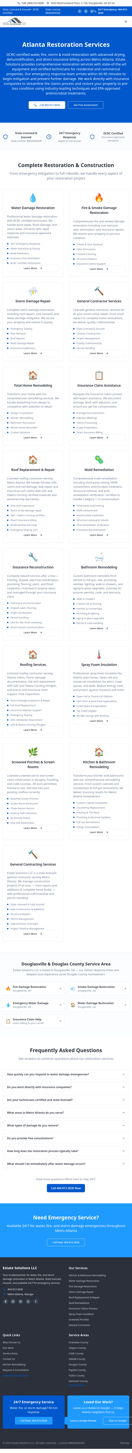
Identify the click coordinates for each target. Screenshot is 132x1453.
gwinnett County (78, 1381)
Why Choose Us (11, 1342)
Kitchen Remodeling (14, 1364)
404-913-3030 (15, 1289)
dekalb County (77, 1359)
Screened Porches (79, 1319)
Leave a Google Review (83, 1420)
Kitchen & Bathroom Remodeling (87, 1275)
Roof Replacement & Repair (84, 1297)
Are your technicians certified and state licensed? (66, 1100)
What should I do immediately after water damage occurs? (66, 1164)
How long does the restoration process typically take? (66, 1151)
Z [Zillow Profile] (35, 1301)
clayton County (77, 1348)
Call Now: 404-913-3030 (66, 1242)
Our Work (8, 1348)
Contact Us (9, 1359)
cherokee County (78, 1342)
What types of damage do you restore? (66, 1125)
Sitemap (124, 1443)
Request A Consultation (16, 1370)
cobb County (76, 1353)
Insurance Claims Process (83, 1308)
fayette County (77, 1370)
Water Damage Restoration (84, 1280)
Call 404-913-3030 (47, 105)
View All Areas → (78, 1385)
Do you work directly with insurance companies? (66, 1087)
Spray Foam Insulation (81, 1314)
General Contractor (79, 1325)
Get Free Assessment (86, 105)
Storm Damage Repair (81, 1292)
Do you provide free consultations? (66, 1138)
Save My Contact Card (15, 1375)
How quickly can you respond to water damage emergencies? (66, 1074)
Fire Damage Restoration (83, 1286)
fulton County (77, 1375)
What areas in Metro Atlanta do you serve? (66, 1113)
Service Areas (10, 1353)
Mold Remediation (79, 1303)
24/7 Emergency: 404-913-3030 (113, 11)
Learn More (33, 268)
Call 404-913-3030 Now (66, 1188)
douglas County (78, 1364)
